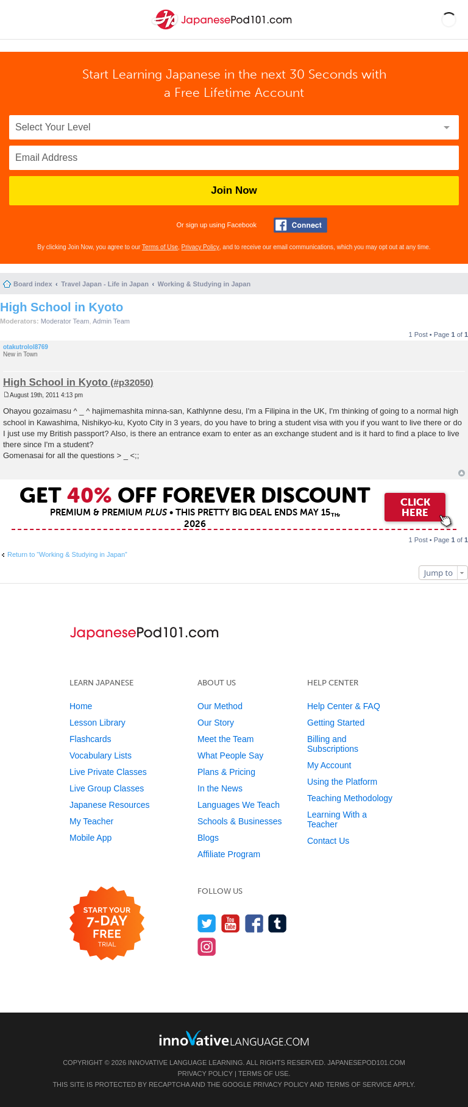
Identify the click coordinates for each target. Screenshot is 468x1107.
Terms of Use (160, 247)
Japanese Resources (109, 805)
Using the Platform (342, 782)
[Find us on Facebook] (254, 923)
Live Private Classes (108, 772)
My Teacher (91, 821)
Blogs (208, 838)
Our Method (220, 706)
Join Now (234, 190)
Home (80, 706)
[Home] (223, 29)
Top (461, 473)
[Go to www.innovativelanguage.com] (234, 1038)
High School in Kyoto (61, 307)
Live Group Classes (106, 788)
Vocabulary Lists (100, 755)
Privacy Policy (200, 247)
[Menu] (19, 19)
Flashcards (90, 739)
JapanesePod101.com (366, 1062)
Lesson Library (97, 722)
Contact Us (328, 841)
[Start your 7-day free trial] (106, 923)
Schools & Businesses (239, 821)
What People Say (230, 755)
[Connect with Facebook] (300, 225)
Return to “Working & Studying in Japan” (67, 554)
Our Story (215, 722)
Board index (32, 284)
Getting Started (335, 722)
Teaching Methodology (349, 798)
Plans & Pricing (226, 772)
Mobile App (90, 838)
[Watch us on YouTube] (230, 923)
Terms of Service (359, 1084)
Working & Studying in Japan (204, 284)
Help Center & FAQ (343, 706)
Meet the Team (225, 739)
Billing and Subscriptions (332, 744)
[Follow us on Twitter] (206, 923)
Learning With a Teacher (337, 819)
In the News (220, 788)
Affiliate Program (228, 854)
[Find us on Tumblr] (277, 923)
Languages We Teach (238, 805)
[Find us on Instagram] (206, 946)
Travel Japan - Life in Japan (105, 284)
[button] (449, 19)
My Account (329, 765)
